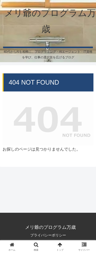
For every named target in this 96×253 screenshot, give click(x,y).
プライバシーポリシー (48, 235)
